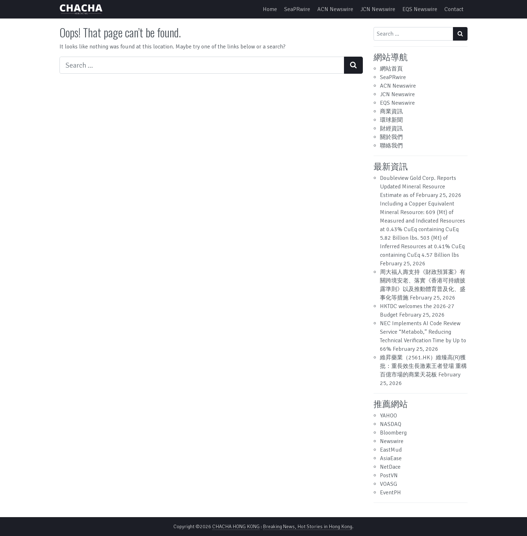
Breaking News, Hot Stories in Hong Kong (307, 527)
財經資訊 (391, 128)
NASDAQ (390, 424)
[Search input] (201, 65)
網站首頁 (391, 68)
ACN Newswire (335, 9)
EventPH (390, 492)
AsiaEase (391, 458)
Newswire (391, 441)
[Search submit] (353, 65)
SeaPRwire (297, 9)
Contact (454, 9)
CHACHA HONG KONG (236, 527)
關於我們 (391, 137)
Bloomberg (393, 432)
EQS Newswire (419, 9)
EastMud (391, 449)
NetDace (390, 466)
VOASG (388, 484)
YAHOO (388, 415)
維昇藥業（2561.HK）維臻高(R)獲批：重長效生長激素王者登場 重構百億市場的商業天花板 (423, 366)
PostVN (389, 475)
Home (270, 9)
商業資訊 (391, 111)
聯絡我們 (391, 145)
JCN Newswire (377, 9)
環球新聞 (391, 120)
